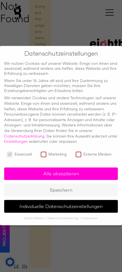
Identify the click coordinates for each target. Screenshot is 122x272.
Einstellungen (16, 137)
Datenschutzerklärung (24, 132)
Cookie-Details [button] (34, 214)
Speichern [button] (61, 186)
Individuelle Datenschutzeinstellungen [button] (61, 202)
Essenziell (19, 150)
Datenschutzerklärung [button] (63, 214)
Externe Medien (93, 150)
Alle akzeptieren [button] (61, 170)
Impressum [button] (90, 214)
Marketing (54, 150)
